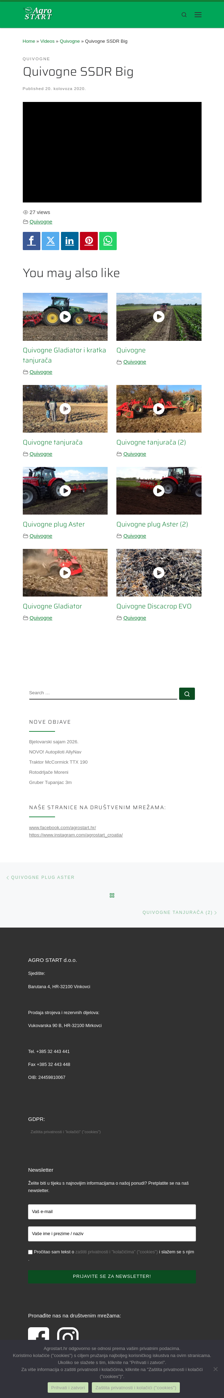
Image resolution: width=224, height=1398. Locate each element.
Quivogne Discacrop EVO (154, 606)
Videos (47, 41)
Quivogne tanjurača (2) (151, 442)
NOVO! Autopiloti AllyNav (55, 752)
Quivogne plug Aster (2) (152, 524)
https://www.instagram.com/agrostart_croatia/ (76, 835)
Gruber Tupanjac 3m (50, 782)
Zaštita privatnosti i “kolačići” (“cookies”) (65, 1132)
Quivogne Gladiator (52, 606)
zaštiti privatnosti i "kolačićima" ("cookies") (116, 1251)
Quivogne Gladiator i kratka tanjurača (64, 355)
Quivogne (70, 41)
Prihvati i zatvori (68, 1387)
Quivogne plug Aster (54, 524)
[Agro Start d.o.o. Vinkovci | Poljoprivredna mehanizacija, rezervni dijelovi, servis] (38, 13)
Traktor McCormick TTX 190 (58, 762)
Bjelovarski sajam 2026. (54, 741)
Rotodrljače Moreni (48, 772)
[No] (215, 1368)
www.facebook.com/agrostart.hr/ (62, 827)
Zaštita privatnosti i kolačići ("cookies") (135, 1387)
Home (29, 41)
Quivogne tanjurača (53, 442)
